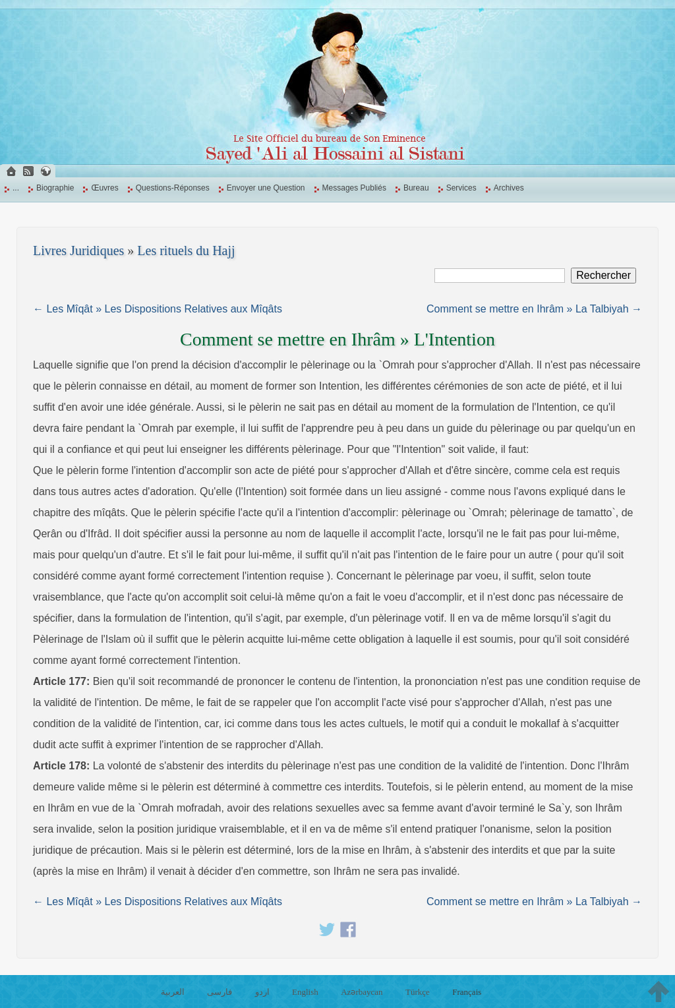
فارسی (219, 992)
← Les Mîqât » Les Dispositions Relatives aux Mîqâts (157, 308)
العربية (173, 992)
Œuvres (104, 188)
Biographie (55, 188)
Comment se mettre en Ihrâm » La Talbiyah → (534, 308)
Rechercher (603, 275)
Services (461, 188)
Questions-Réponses (173, 188)
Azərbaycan (361, 992)
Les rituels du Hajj (186, 250)
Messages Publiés (354, 188)
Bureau (416, 188)
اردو (262, 992)
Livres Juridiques (78, 250)
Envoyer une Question (266, 188)
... (16, 188)
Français (466, 992)
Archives (509, 188)
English (305, 992)
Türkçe (417, 992)
